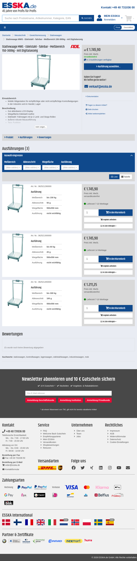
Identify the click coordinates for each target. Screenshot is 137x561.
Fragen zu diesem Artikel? (96, 105)
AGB (112, 433)
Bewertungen (44, 137)
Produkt (8, 137)
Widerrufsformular (118, 436)
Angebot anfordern (108, 219)
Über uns (80, 431)
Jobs (78, 436)
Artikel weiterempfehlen (95, 114)
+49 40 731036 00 (13, 431)
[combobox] (13, 167)
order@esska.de (11, 465)
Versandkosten (49, 442)
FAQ (45, 431)
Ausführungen (25, 137)
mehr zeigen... (40, 127)
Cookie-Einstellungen (119, 442)
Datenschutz (115, 439)
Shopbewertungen (51, 445)
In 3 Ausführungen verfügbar (98, 60)
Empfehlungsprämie (52, 436)
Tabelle (125, 177)
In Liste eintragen (108, 226)
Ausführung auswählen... (108, 67)
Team (78, 433)
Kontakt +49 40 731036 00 (118, 7)
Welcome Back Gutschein (54, 433)
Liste (114, 177)
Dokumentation (92, 96)
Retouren (47, 448)
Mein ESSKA (48, 439)
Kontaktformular (10, 469)
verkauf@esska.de (98, 86)
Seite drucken (92, 109)
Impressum (115, 431)
